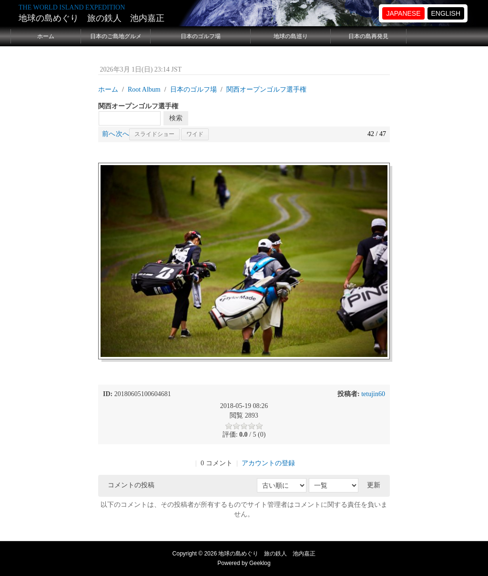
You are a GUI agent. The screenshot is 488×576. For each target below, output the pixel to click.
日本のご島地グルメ (116, 36)
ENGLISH (445, 13)
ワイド (194, 134)
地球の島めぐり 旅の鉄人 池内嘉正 (91, 18)
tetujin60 (373, 394)
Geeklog (260, 563)
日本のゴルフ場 (201, 36)
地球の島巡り (291, 36)
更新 (373, 485)
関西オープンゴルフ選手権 (266, 89)
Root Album (144, 89)
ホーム (45, 36)
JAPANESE (403, 13)
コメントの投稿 (131, 485)
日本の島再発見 (368, 36)
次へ (122, 133)
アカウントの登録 (268, 463)
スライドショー (154, 134)
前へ (108, 133)
